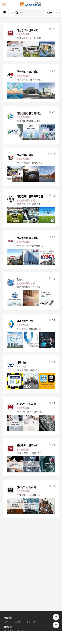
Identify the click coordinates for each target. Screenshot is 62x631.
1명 (52, 361)
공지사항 (7, 621)
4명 (52, 112)
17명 (51, 153)
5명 (52, 29)
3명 (52, 70)
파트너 (53, 12)
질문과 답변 (31, 621)
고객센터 (18, 621)
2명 (52, 195)
